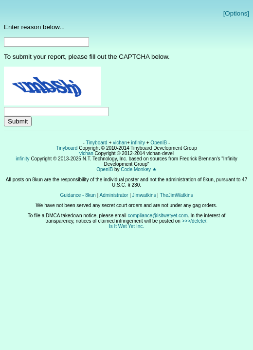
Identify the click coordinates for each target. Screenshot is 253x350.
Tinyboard (97, 142)
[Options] (236, 13)
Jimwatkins (144, 195)
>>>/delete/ (194, 221)
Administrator (114, 195)
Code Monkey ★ (138, 169)
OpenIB (158, 142)
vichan (120, 142)
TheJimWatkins (176, 195)
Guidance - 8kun (78, 195)
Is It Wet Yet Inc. (126, 226)
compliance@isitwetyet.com (157, 215)
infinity (138, 142)
